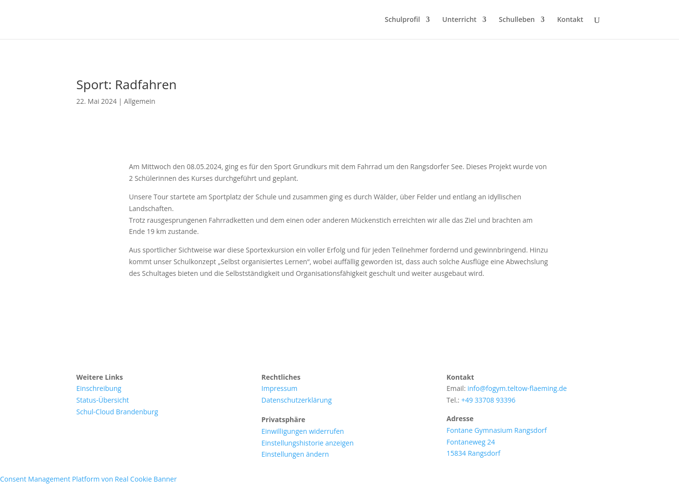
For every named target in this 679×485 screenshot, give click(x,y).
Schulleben (517, 20)
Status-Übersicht (103, 400)
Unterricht (459, 20)
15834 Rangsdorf (473, 453)
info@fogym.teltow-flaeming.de (517, 388)
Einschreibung (99, 388)
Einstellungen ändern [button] (295, 454)
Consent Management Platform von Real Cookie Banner (88, 479)
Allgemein (139, 101)
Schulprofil (402, 20)
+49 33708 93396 (488, 400)
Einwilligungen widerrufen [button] (302, 431)
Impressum (279, 388)
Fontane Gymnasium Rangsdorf (496, 430)
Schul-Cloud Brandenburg (117, 411)
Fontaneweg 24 (470, 441)
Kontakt (570, 20)
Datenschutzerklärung (296, 400)
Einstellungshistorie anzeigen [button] (307, 442)
